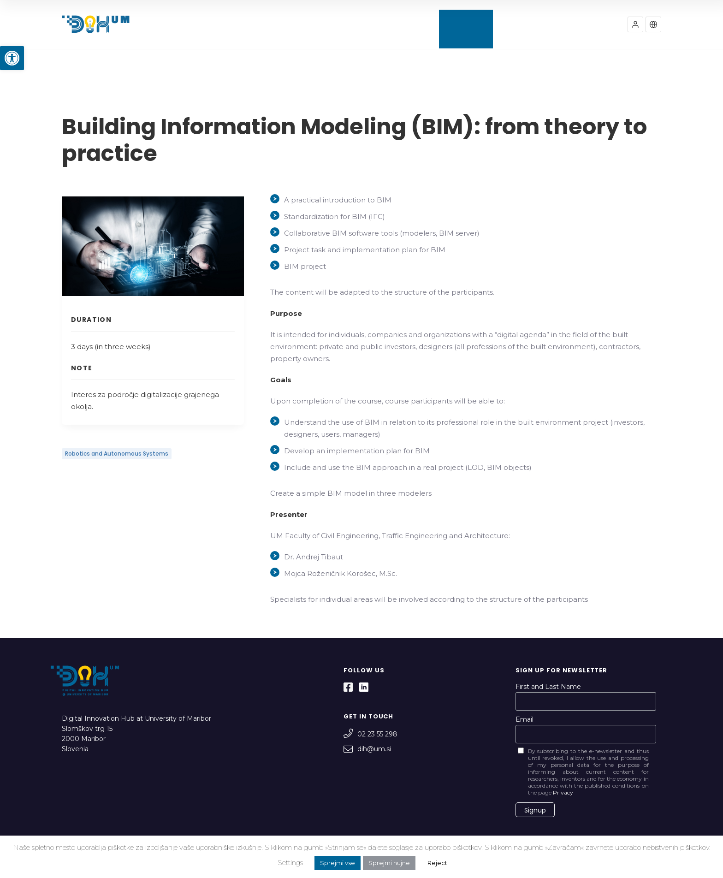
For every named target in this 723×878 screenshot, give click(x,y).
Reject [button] (437, 862)
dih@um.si (367, 749)
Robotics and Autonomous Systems (116, 453)
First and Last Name (548, 686)
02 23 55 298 (370, 734)
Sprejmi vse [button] (337, 862)
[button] (12, 58)
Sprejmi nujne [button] (389, 862)
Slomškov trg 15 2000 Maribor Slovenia (87, 738)
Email (524, 719)
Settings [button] (290, 862)
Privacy (563, 792)
